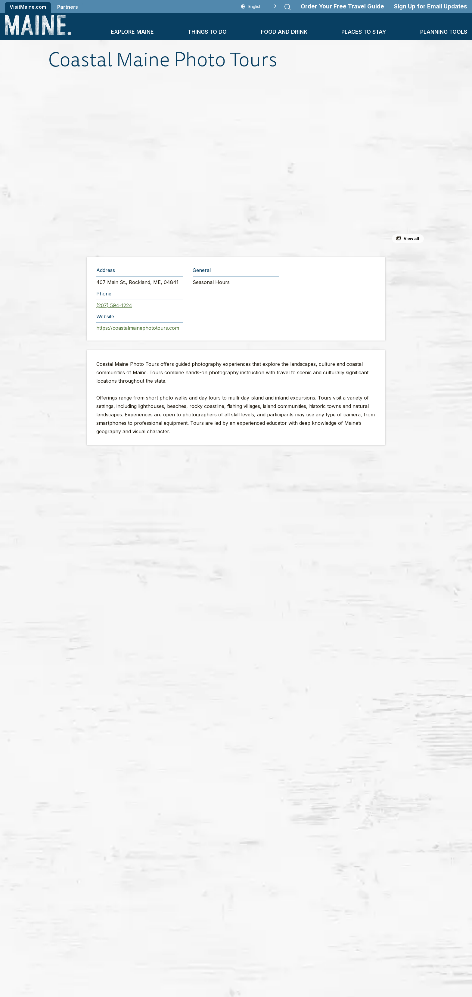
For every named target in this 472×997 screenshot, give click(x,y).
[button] (170, 164)
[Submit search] (287, 6)
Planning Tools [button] (443, 32)
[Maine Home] (38, 25)
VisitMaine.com (28, 7)
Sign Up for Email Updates (430, 6)
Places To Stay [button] (363, 32)
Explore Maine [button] (132, 32)
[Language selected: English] (259, 6)
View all (411, 238)
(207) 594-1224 (114, 305)
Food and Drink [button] (284, 32)
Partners (67, 7)
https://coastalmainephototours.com (137, 328)
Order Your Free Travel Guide (342, 6)
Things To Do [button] (207, 32)
